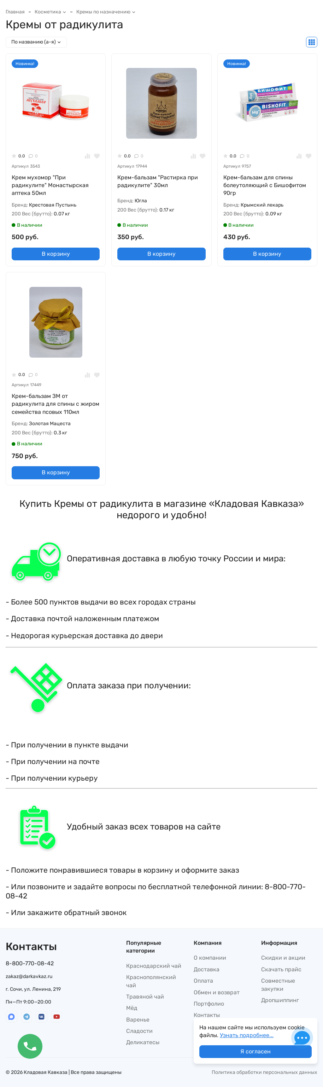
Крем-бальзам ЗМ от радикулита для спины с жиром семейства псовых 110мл (55, 404)
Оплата (203, 980)
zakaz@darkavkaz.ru (29, 976)
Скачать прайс (281, 969)
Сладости (139, 1031)
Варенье (137, 1019)
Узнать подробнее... (247, 1035)
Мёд (131, 1008)
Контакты (207, 1015)
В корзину (56, 253)
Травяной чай (145, 996)
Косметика (50, 12)
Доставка (206, 969)
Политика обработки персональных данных (264, 1072)
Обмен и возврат (217, 992)
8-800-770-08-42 (30, 963)
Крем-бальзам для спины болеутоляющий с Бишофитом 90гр (264, 185)
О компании (210, 957)
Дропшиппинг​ (280, 1000)
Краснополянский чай (151, 981)
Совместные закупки (278, 984)
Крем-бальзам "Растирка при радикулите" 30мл (157, 181)
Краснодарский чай (153, 965)
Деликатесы (142, 1042)
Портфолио (209, 1003)
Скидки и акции (283, 957)
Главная (15, 12)
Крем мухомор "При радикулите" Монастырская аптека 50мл (50, 185)
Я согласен (255, 1051)
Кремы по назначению (106, 12)
